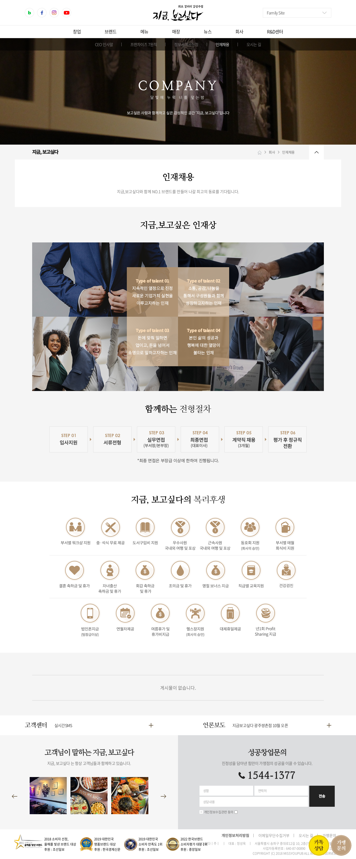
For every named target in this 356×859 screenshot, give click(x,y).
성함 (206, 790)
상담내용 (209, 801)
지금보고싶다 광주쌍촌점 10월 (260, 725)
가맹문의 (329, 835)
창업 (77, 31)
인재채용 (222, 44)
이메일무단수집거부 (273, 835)
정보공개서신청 (186, 44)
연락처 (262, 790)
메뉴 (144, 31)
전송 (322, 796)
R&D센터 (275, 31)
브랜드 (110, 31)
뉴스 (208, 31)
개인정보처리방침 (235, 835)
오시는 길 (253, 44)
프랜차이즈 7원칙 (143, 44)
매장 (176, 31)
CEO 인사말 (104, 44)
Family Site (276, 13)
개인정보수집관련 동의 (218, 811)
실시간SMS (63, 725)
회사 (239, 31)
